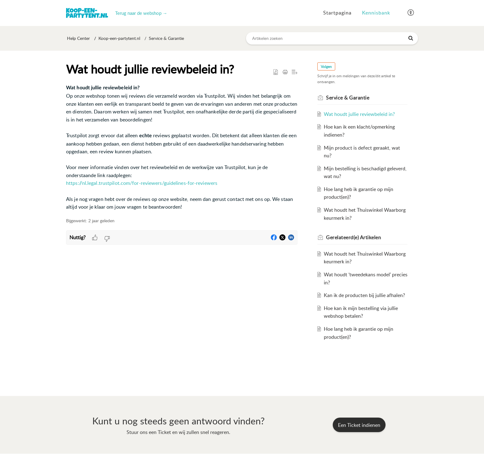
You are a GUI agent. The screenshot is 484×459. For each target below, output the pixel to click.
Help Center (78, 38)
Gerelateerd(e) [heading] (353, 237)
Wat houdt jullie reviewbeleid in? (359, 114)
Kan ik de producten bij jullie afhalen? (364, 295)
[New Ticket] (359, 425)
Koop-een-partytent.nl (119, 38)
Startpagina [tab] (337, 12)
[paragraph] (182, 147)
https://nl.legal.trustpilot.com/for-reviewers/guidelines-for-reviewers (141, 183)
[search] (332, 38)
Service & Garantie (166, 38)
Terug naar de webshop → (141, 13)
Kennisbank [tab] (376, 12)
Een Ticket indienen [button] (359, 425)
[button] (411, 13)
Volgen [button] (326, 66)
